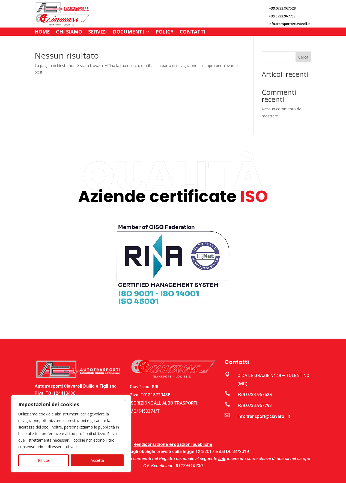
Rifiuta (43, 460)
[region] (71, 433)
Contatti (192, 32)
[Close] (125, 400)
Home (42, 32)
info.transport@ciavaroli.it (263, 416)
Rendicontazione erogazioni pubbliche (172, 444)
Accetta (97, 460)
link (221, 458)
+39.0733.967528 (254, 394)
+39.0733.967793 (254, 405)
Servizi (97, 32)
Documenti (128, 32)
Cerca (303, 57)
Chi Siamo (69, 32)
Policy (165, 32)
